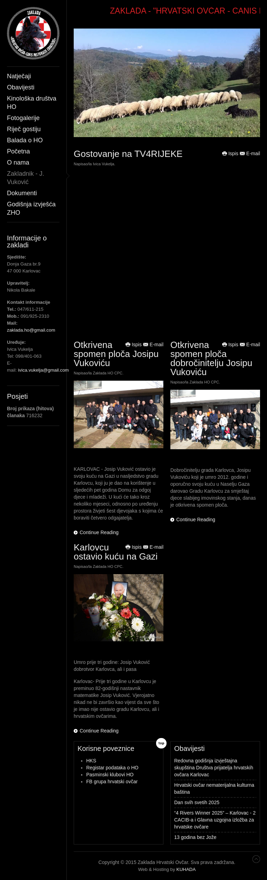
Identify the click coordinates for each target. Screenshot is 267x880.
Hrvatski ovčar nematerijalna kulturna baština (214, 788)
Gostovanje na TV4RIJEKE (128, 154)
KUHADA (186, 869)
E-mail (250, 153)
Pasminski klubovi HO (110, 774)
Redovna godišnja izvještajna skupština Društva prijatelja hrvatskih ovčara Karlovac (213, 767)
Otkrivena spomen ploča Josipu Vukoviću (116, 354)
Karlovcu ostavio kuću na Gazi (115, 552)
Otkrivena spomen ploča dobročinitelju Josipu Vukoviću (211, 358)
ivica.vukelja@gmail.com (43, 370)
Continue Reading (99, 532)
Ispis (230, 153)
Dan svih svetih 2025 (196, 802)
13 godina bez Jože (195, 837)
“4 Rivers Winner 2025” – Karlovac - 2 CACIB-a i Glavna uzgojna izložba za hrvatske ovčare (215, 820)
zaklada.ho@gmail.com (31, 330)
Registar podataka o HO (112, 767)
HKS (91, 760)
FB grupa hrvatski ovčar (112, 781)
